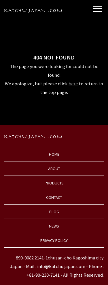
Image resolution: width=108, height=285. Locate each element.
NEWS (54, 226)
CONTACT (54, 197)
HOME (54, 154)
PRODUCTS (54, 183)
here (73, 83)
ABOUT (54, 168)
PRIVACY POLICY (54, 240)
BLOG (54, 211)
